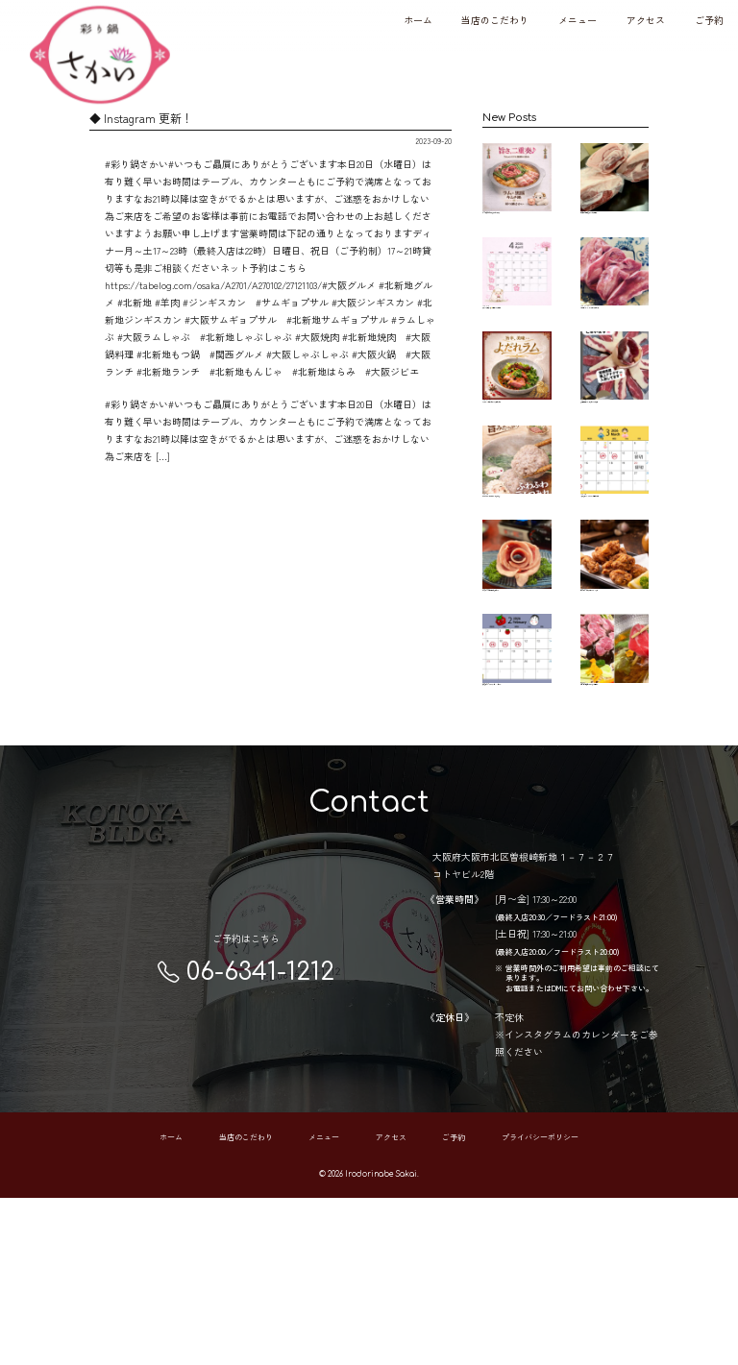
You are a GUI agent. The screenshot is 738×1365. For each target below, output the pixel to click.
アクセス (646, 19)
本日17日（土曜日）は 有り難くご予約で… (614, 805)
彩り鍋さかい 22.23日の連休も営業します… (516, 687)
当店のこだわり (495, 19)
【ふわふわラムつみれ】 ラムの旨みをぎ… (516, 561)
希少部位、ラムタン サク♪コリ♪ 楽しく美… (614, 312)
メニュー (577, 19)
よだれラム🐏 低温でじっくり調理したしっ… (516, 439)
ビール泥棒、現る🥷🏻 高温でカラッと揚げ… (614, 687)
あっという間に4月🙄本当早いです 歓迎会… (516, 307)
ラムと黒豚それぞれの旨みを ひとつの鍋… (516, 190)
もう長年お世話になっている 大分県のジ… (614, 190)
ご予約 (709, 19)
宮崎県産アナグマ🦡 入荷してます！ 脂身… (614, 434)
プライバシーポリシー (540, 1305)
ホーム (418, 19)
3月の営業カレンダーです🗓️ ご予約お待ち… (614, 566)
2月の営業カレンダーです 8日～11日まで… (516, 805)
